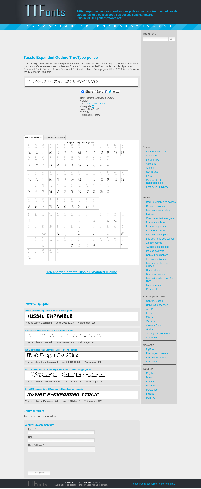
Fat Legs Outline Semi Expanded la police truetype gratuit (51, 350)
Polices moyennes (156, 226)
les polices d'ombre (156, 259)
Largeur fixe (152, 159)
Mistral (149, 317)
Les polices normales (158, 210)
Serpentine (152, 337)
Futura (149, 313)
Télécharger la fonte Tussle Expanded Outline (81, 272)
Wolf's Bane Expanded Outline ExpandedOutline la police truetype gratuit (58, 369)
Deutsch (150, 377)
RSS (172, 484)
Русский (150, 397)
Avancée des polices (157, 247)
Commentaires (148, 484)
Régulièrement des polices (161, 202)
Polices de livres (155, 251)
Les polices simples (157, 234)
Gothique (151, 163)
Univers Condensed (157, 305)
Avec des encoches (157, 151)
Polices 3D (152, 289)
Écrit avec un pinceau (158, 187)
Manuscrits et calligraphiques (154, 181)
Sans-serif (151, 155)
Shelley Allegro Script (158, 333)
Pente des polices (156, 230)
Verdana (150, 321)
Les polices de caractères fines (160, 279)
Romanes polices (155, 222)
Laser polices (153, 285)
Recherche (163, 484)
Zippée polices (154, 242)
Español (150, 385)
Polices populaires (154, 296)
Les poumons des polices (160, 238)
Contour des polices (157, 255)
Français (151, 381)
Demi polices (153, 270)
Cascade (48, 137)
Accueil (136, 484)
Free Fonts (152, 361)
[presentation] (52, 464)
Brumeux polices (155, 274)
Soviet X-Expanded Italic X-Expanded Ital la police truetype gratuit (54, 389)
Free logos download (157, 353)
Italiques (150, 214)
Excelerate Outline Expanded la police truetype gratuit (49, 330)
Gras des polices (155, 206)
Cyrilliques (152, 172)
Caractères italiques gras (160, 218)
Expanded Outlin (96, 103)
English (150, 373)
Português (152, 389)
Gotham (150, 329)
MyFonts (151, 349)
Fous (149, 176)
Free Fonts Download (158, 357)
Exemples (60, 137)
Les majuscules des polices (157, 264)
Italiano (150, 393)
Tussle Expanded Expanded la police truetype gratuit (48, 311)
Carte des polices (33, 137)
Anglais (150, 168)
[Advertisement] (159, 94)
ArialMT (150, 309)
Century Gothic (154, 301)
